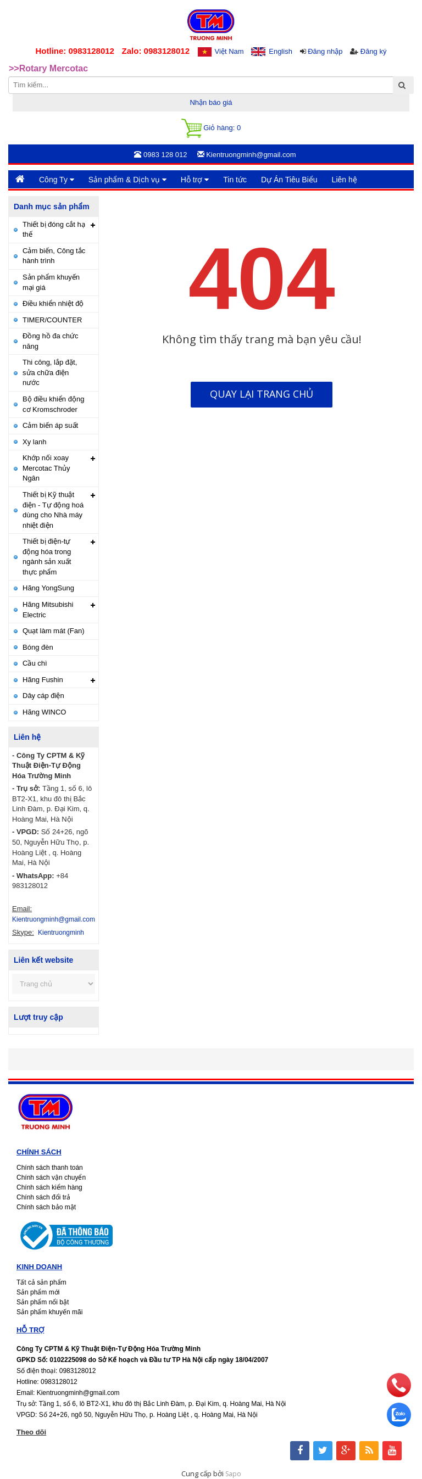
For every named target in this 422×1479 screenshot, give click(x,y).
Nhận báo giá (211, 102)
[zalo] (399, 1424)
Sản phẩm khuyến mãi (49, 1312)
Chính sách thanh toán (49, 1167)
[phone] (399, 1394)
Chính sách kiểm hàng (49, 1187)
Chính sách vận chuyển (51, 1177)
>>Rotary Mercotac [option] (48, 68)
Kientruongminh (61, 932)
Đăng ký (373, 51)
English (280, 51)
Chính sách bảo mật (46, 1207)
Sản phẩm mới (37, 1292)
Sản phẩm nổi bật (42, 1302)
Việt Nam (229, 51)
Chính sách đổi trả (43, 1197)
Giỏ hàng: (211, 128)
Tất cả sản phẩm (41, 1282)
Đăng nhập (325, 51)
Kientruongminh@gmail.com (53, 919)
